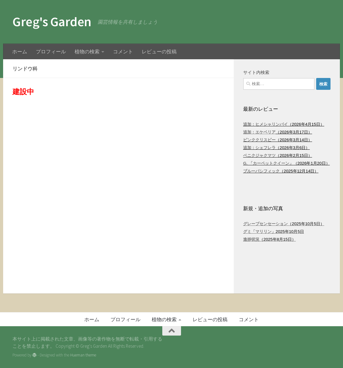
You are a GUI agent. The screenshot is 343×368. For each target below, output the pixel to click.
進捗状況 (251, 239)
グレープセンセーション (265, 223)
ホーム (19, 51)
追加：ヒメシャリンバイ (265, 124)
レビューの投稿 (159, 51)
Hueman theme (83, 355)
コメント (123, 51)
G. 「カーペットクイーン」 (268, 163)
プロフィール (51, 51)
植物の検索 (87, 51)
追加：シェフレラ (259, 147)
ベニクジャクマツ (259, 155)
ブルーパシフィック (261, 171)
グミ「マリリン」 (259, 231)
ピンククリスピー (259, 140)
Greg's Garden (51, 21)
